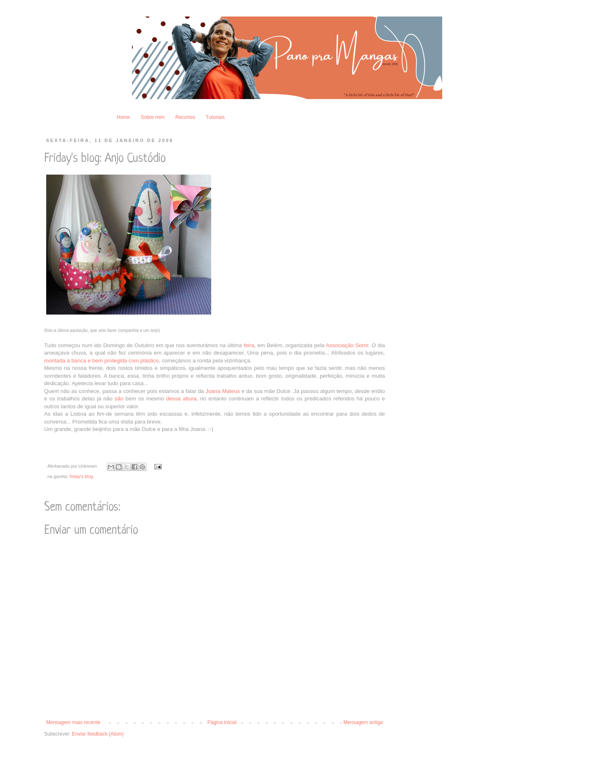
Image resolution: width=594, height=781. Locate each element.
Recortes (185, 117)
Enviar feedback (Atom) (97, 734)
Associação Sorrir (347, 345)
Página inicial (222, 722)
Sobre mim (153, 117)
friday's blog (81, 476)
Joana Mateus (223, 391)
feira (249, 345)
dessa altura (181, 398)
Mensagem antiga (363, 722)
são (119, 398)
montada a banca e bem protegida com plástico (101, 360)
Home (123, 117)
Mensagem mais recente (73, 722)
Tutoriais (215, 117)
